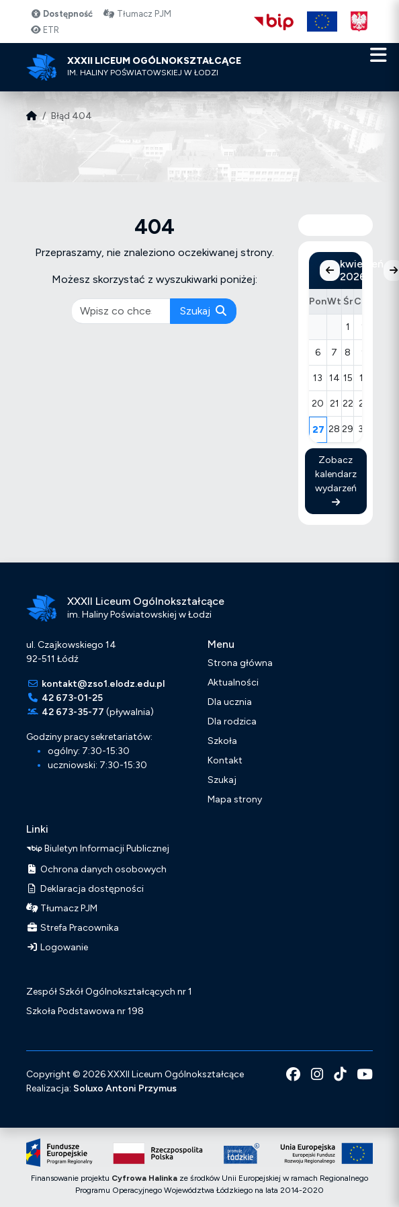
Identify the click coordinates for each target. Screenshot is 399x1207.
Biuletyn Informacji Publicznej (97, 849)
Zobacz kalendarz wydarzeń (336, 480)
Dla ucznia (230, 702)
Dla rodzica (232, 721)
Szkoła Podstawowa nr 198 (85, 1011)
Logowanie (57, 947)
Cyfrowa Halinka (144, 1178)
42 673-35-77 (73, 712)
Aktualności (233, 682)
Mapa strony (235, 799)
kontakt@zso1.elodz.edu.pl (103, 684)
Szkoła (222, 741)
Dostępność (61, 14)
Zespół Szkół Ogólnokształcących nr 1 (109, 991)
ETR (44, 30)
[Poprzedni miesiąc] (330, 270)
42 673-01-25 (72, 698)
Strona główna (240, 663)
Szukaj (203, 310)
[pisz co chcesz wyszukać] (121, 311)
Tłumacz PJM (137, 14)
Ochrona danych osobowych (96, 869)
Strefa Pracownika (72, 927)
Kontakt (225, 760)
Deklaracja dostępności (85, 888)
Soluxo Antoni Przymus (125, 1088)
